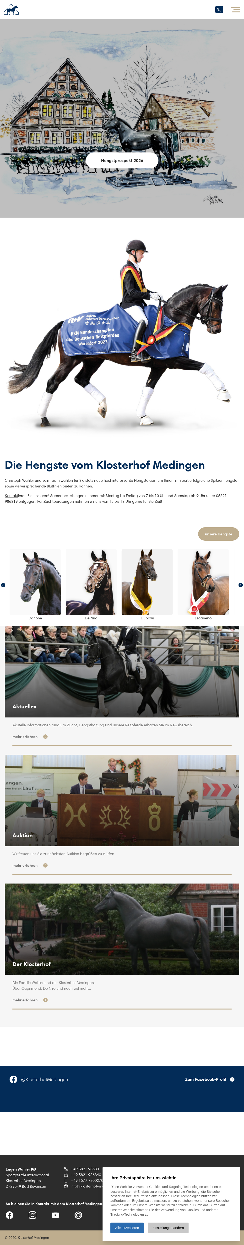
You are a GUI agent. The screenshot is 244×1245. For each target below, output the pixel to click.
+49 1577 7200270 (87, 1180)
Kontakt (11, 495)
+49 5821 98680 (85, 1169)
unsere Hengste (218, 534)
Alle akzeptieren (127, 1228)
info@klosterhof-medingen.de (96, 1186)
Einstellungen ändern (168, 1228)
